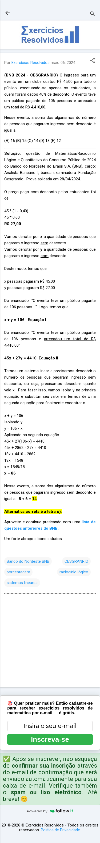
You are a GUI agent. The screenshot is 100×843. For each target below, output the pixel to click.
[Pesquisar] (92, 14)
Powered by (50, 811)
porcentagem (18, 572)
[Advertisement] (50, 641)
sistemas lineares (22, 582)
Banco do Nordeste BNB (28, 561)
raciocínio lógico (73, 572)
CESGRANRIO (76, 561)
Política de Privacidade (60, 830)
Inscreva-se (50, 739)
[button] (92, 61)
